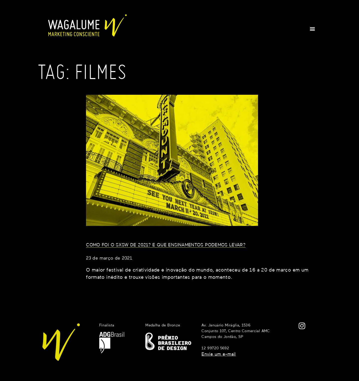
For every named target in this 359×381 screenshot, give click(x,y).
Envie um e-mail (218, 354)
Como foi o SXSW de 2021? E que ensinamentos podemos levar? (166, 245)
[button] (312, 28)
